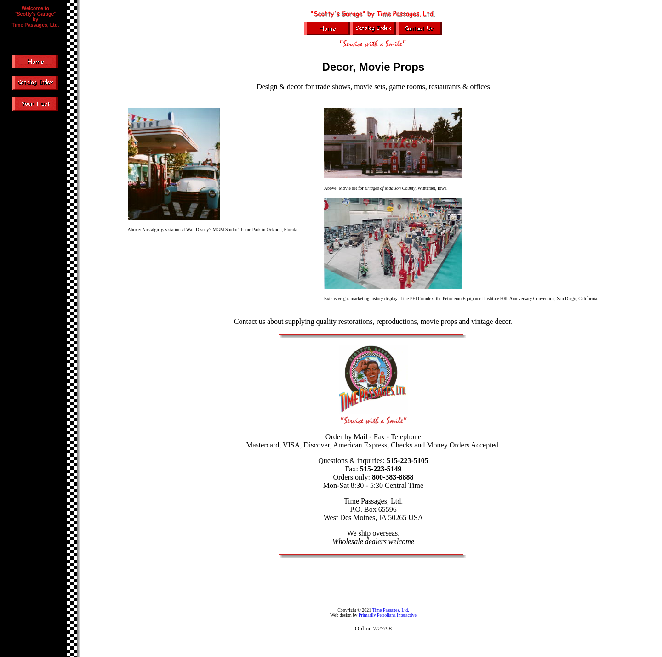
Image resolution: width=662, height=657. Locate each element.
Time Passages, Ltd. (390, 609)
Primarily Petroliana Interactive (388, 614)
